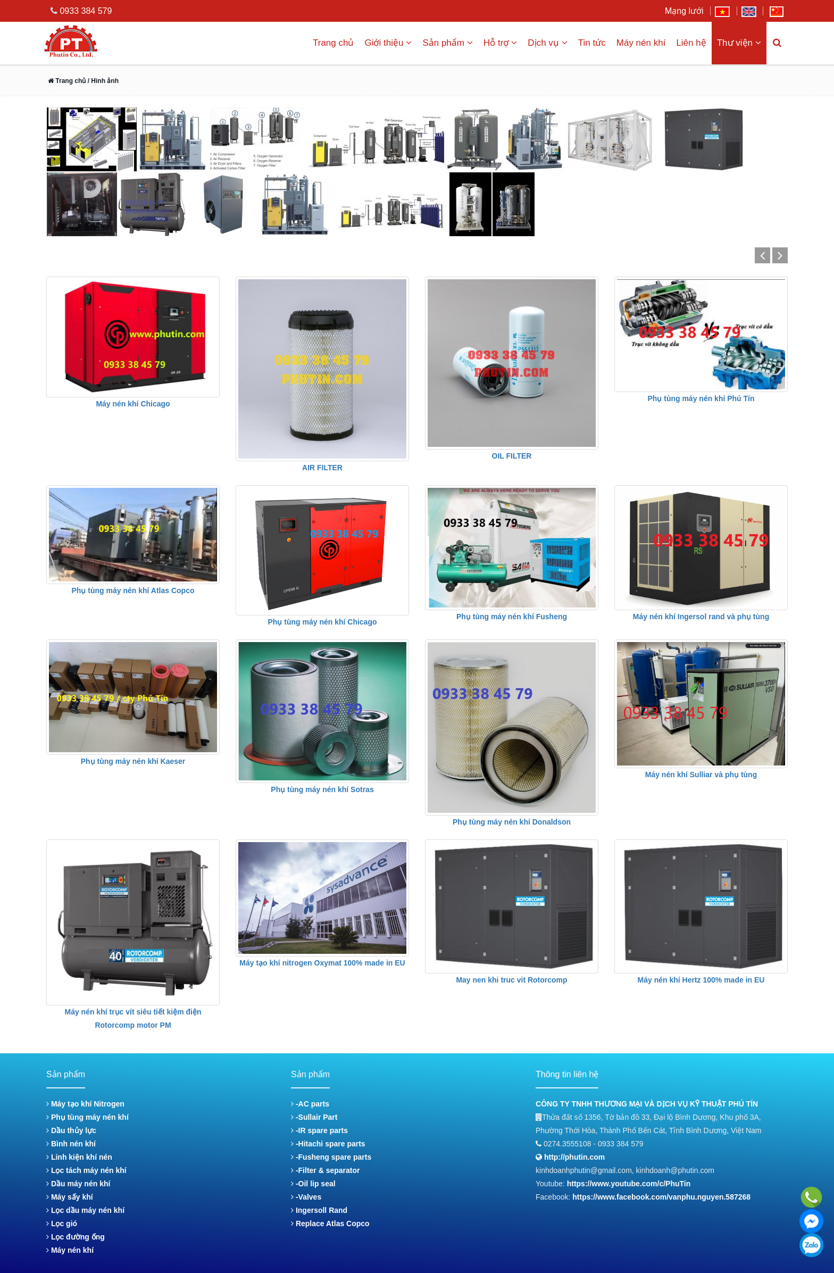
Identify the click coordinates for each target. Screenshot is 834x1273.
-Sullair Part (314, 1117)
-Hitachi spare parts (328, 1143)
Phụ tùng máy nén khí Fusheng (511, 616)
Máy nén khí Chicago (133, 404)
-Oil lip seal (313, 1183)
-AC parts (310, 1104)
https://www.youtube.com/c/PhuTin (629, 1183)
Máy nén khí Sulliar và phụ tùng (701, 774)
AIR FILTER (322, 467)
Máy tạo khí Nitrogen (85, 1104)
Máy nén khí (641, 43)
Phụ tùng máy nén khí (87, 1117)
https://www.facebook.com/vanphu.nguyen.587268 (661, 1197)
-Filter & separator (325, 1170)
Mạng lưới (684, 10)
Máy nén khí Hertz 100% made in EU (701, 980)
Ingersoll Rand (319, 1210)
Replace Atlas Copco (330, 1223)
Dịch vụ (547, 43)
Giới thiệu (388, 43)
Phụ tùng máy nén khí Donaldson (512, 822)
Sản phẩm (447, 43)
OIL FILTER (512, 456)
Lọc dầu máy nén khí (85, 1210)
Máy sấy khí (69, 1197)
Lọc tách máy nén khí (86, 1170)
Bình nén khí (71, 1143)
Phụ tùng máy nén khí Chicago (322, 622)
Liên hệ (691, 43)
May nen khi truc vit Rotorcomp (511, 980)
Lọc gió (61, 1223)
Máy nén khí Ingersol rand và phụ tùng (701, 616)
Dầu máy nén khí (78, 1183)
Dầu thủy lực (71, 1130)
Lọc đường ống (75, 1237)
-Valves (306, 1197)
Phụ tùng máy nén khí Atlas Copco (133, 590)
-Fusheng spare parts (331, 1157)
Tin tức (592, 43)
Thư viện (739, 43)
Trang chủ (333, 43)
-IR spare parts (319, 1130)
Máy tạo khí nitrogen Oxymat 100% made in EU (322, 963)
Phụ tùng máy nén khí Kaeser (133, 761)
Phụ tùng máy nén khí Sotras (322, 789)
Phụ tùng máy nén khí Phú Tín (700, 398)
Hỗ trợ (500, 43)
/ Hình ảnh (102, 81)
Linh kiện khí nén (79, 1157)
